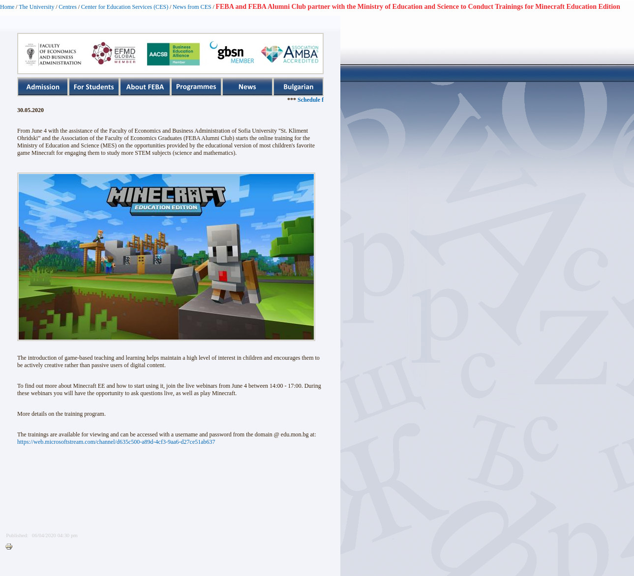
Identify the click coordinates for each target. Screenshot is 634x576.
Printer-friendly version (11, 547)
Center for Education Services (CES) (124, 6)
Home (7, 6)
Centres (68, 6)
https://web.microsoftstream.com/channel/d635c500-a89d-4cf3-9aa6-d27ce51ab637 (116, 441)
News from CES (192, 6)
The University (36, 6)
